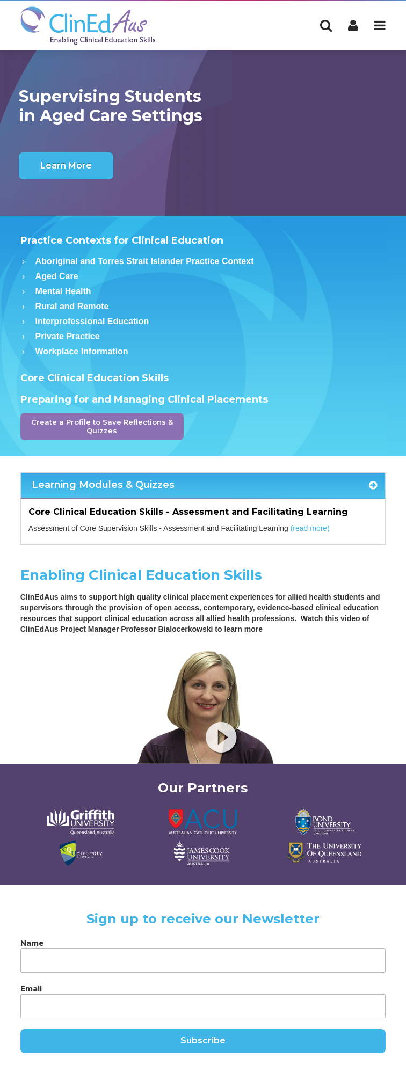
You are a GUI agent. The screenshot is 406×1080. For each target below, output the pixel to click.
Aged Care (56, 276)
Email (31, 989)
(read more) (310, 528)
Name (32, 943)
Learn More (66, 165)
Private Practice (67, 336)
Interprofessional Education (92, 321)
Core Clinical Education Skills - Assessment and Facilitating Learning (188, 512)
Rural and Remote (72, 306)
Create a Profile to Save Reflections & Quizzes (102, 426)
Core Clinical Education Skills (94, 378)
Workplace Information (81, 351)
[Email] (203, 1006)
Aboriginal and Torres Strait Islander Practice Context (144, 261)
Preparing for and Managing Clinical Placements (144, 399)
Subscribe (203, 1040)
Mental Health (63, 291)
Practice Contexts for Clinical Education (121, 240)
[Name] (203, 960)
